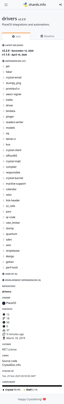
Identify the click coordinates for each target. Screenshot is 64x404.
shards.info (34, 4)
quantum (11, 234)
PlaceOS (11, 303)
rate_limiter (13, 223)
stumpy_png (13, 83)
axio (8, 245)
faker (9, 72)
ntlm (9, 195)
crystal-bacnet (14, 178)
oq (7, 133)
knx (8, 144)
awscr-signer (14, 94)
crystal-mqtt (13, 161)
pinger (10, 116)
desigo (10, 256)
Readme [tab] (47, 36)
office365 (11, 155)
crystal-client (13, 150)
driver (9, 105)
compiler (11, 167)
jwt (7, 66)
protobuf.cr (13, 88)
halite (9, 100)
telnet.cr (11, 139)
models (10, 128)
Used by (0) (9, 273)
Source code (9, 361)
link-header (13, 200)
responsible (13, 172)
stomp (10, 228)
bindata (10, 111)
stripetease (13, 250)
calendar (11, 189)
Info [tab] (16, 36)
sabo (9, 239)
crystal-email (13, 77)
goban (10, 262)
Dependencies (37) (14, 60)
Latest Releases (12, 45)
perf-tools (12, 267)
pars (8, 211)
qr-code (10, 217)
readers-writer (14, 122)
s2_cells (10, 206)
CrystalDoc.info (11, 365)
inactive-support (16, 183)
